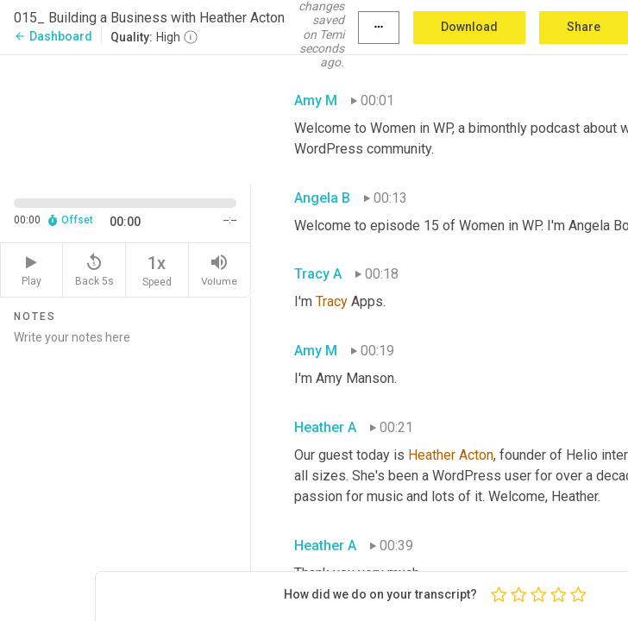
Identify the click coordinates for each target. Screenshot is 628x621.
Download (469, 27)
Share (583, 27)
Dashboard (53, 36)
